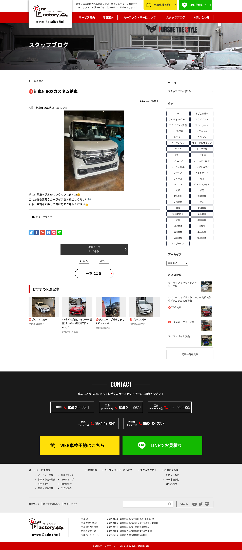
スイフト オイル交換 (179, 336)
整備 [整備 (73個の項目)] (178, 208)
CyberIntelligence (140, 546)
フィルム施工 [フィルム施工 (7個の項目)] (178, 166)
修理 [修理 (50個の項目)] (202, 190)
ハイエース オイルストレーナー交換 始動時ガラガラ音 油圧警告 (189, 299)
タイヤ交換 (66, 488)
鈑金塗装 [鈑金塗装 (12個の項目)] (201, 237)
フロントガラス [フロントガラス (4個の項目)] (202, 166)
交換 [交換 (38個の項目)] (178, 190)
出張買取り (43, 484)
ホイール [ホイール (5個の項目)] (178, 178)
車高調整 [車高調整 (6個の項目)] (201, 232)
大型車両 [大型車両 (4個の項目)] (178, 202)
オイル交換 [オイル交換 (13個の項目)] (177, 131)
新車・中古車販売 (46, 479)
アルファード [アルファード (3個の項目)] (201, 125)
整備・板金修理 (45, 488)
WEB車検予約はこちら (82, 445)
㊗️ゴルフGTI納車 (38, 319)
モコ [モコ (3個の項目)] (202, 178)
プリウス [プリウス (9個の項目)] (178, 172)
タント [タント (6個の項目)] (178, 155)
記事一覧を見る (190, 354)
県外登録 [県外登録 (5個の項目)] (201, 214)
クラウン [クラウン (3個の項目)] (201, 137)
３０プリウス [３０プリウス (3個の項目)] (178, 243)
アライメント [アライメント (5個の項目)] (201, 119)
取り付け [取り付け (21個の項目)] (178, 196)
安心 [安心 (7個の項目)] (202, 202)
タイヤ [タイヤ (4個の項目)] (178, 149)
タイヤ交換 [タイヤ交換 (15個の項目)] (201, 149)
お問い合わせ (201, 17)
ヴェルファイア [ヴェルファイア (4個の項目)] (202, 184)
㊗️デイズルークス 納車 (181, 322)
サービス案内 (87, 17)
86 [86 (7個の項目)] (178, 113)
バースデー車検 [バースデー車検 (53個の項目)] (202, 161)
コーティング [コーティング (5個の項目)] (178, 143)
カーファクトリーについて (140, 17)
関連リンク (34, 504)
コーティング (67, 479)
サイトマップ (70, 504)
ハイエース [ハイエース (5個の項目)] (177, 161)
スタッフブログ (175, 17)
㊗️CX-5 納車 (174, 307)
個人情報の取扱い (52, 504)
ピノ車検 (94, 251)
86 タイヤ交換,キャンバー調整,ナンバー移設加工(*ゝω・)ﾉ (77, 323)
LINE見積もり (198, 5)
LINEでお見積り (166, 445)
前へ (85, 261)
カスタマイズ (67, 475)
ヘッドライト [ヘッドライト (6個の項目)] (201, 172)
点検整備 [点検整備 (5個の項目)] (201, 208)
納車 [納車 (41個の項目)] (178, 220)
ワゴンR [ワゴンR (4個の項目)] (178, 184)
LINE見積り (171, 484)
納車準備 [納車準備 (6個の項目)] (201, 220)
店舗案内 (108, 17)
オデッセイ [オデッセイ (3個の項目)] (201, 131)
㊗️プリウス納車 (137, 319)
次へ (102, 261)
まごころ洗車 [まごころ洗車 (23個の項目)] (201, 113)
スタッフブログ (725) (179, 91)
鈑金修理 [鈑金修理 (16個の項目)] (178, 237)
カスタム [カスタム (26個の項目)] (178, 137)
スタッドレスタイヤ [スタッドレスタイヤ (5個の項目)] (202, 143)
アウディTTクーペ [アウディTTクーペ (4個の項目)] (178, 119)
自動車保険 (66, 484)
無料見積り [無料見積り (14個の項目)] (177, 214)
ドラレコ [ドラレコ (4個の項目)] (201, 155)
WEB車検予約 (161, 5)
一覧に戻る (37, 81)
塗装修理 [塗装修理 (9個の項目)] (201, 196)
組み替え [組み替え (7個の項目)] (178, 226)
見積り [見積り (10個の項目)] (202, 226)
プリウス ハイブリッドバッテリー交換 (183, 285)
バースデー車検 (45, 475)
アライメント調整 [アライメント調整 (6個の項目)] (178, 125)
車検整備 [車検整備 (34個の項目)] (178, 232)
